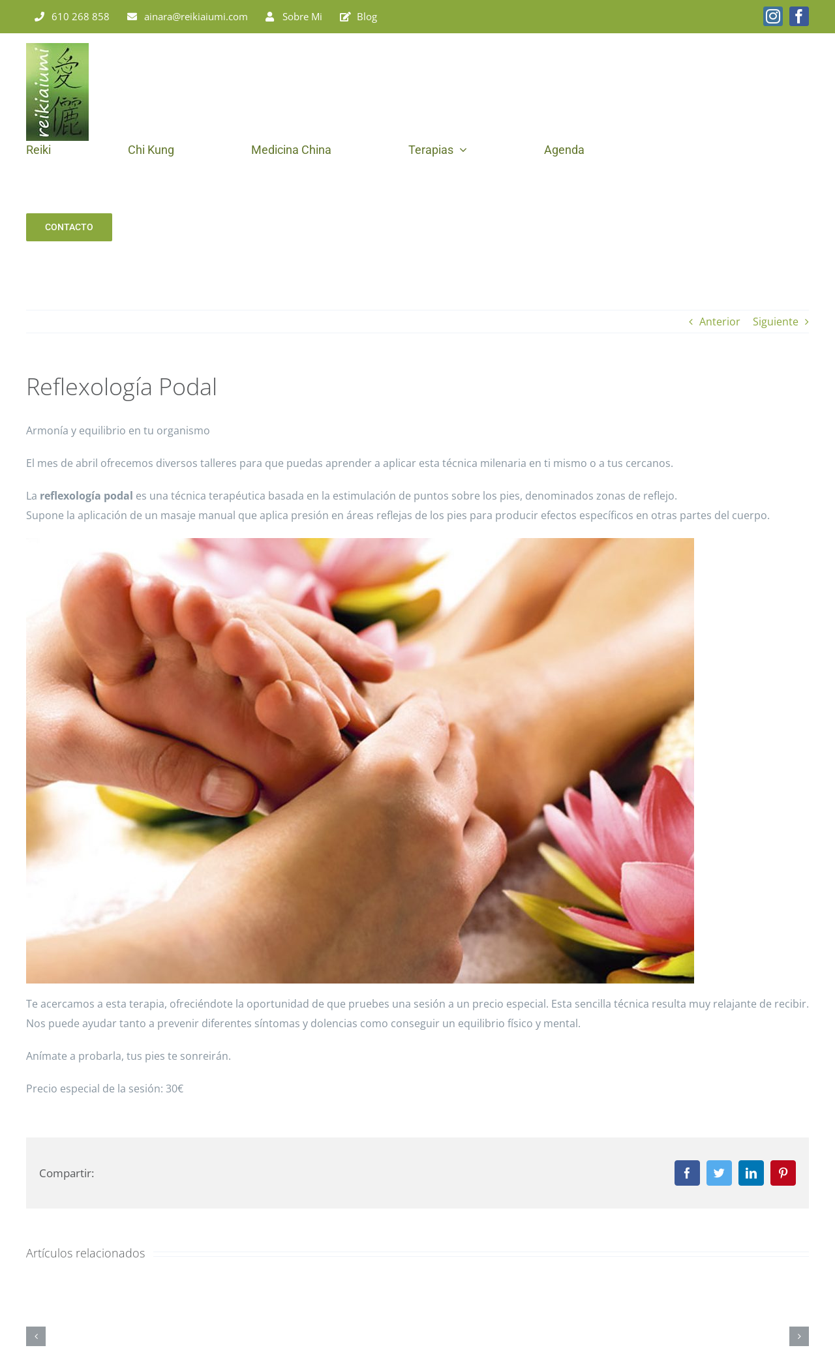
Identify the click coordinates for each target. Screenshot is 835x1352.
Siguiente (775, 321)
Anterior (719, 321)
